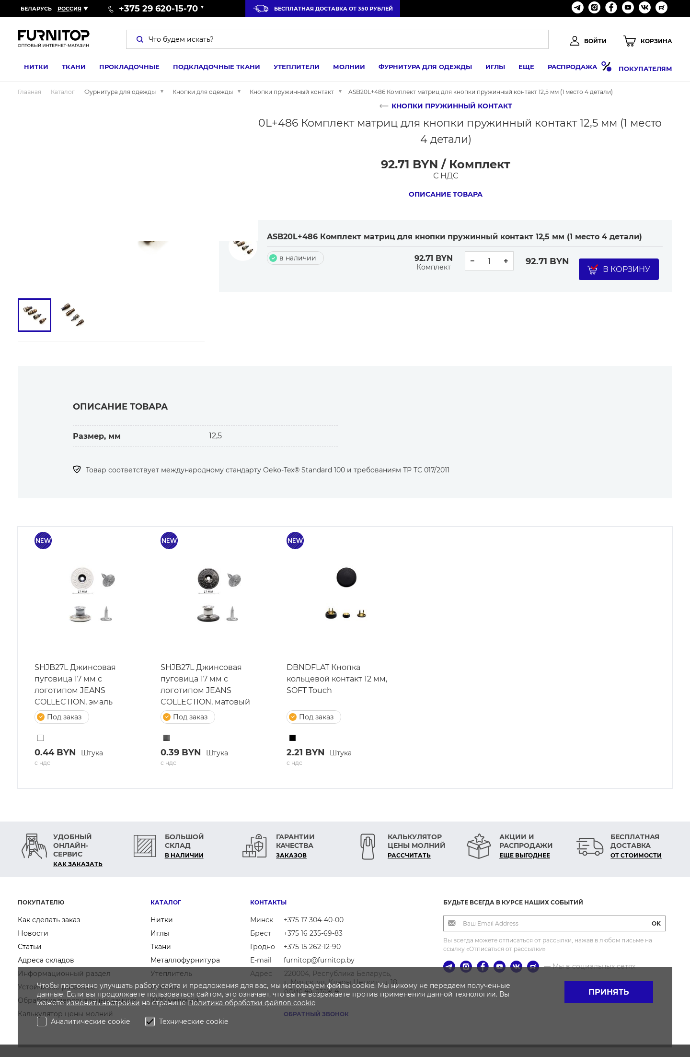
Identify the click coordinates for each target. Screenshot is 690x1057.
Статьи (30, 946)
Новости (33, 933)
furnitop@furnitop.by (319, 960)
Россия (69, 8)
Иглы (489, 68)
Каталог (165, 902)
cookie (304, 1002)
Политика (206, 1002)
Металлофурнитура (185, 960)
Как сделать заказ (49, 920)
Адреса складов (46, 960)
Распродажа (573, 68)
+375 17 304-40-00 (314, 920)
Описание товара (446, 194)
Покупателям (645, 68)
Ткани (68, 68)
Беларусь (36, 8)
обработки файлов (259, 1002)
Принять (608, 992)
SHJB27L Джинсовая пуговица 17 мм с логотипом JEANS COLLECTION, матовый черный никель (205, 685)
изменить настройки (103, 1002)
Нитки (30, 68)
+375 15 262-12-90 (312, 946)
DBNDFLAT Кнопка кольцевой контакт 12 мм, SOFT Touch (337, 679)
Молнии (343, 68)
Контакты (268, 902)
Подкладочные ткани (210, 68)
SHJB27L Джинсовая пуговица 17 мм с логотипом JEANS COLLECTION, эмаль (75, 684)
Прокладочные (123, 68)
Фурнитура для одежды (419, 68)
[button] (37, 195)
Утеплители (290, 68)
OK (656, 923)
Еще (520, 68)
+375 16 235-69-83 (313, 933)
